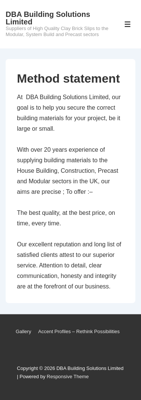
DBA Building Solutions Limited (48, 18)
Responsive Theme (68, 376)
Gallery (23, 331)
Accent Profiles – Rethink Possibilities (79, 331)
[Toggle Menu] (127, 24)
